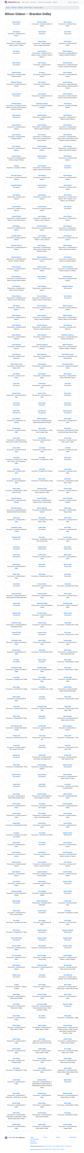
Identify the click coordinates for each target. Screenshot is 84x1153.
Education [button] (33, 2)
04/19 (42, 1149)
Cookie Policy (72, 1137)
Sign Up (75, 2)
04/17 (50, 1149)
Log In (70, 2)
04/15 (58, 1149)
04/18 (46, 1149)
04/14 (62, 1149)
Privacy (58, 1137)
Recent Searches (35, 1149)
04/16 (54, 1149)
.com (12, 2)
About (32, 1137)
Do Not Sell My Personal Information (34, 1141)
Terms (45, 1137)
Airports (55, 2)
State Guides (25, 2)
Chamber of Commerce (45, 2)
